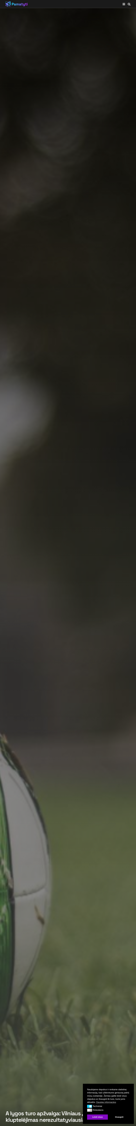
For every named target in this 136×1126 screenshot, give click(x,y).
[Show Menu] (124, 4)
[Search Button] (129, 4)
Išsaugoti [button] (119, 1117)
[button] (89, 1106)
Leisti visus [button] (97, 1117)
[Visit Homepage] (17, 4)
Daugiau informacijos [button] (106, 1102)
